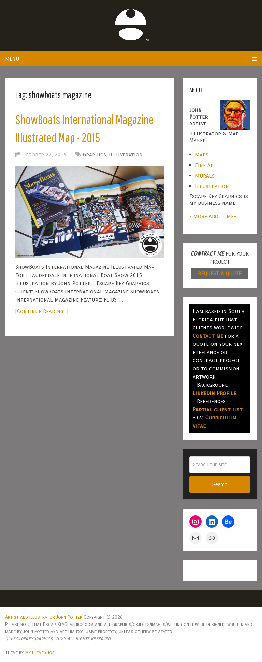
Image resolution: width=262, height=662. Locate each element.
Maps (201, 154)
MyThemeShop (39, 653)
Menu (12, 59)
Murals (205, 175)
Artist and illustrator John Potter (43, 617)
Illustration (126, 154)
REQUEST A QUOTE (220, 273)
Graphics (94, 154)
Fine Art (206, 165)
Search (219, 484)
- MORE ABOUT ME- (212, 216)
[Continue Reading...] (41, 311)
